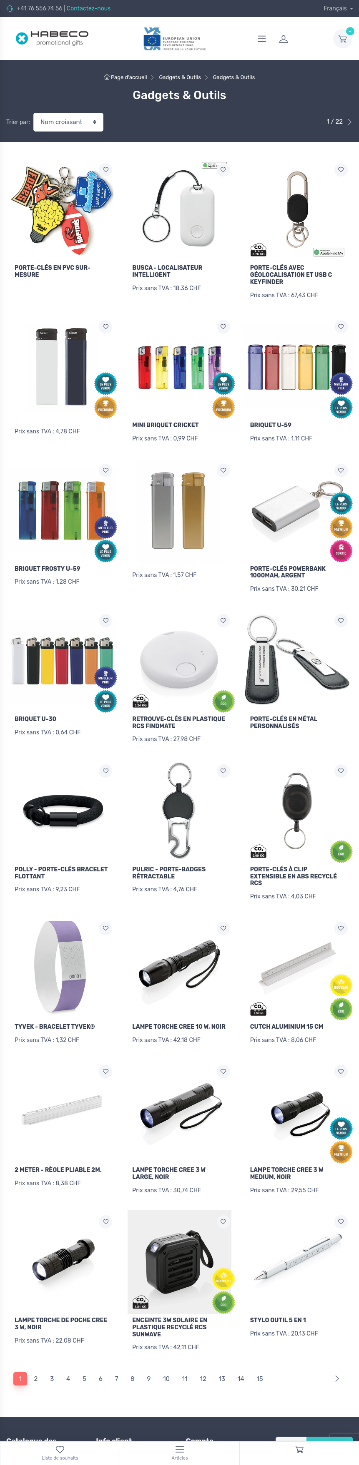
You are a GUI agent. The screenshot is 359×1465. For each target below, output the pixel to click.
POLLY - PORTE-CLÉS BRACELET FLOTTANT (61, 863)
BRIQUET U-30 (35, 712)
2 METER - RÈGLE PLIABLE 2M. (58, 1155)
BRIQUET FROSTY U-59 (47, 563)
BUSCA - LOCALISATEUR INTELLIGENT (167, 271)
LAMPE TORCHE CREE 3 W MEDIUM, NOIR (287, 1159)
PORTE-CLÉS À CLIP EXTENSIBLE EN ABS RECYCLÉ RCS (293, 867)
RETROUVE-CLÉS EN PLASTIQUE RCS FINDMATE (178, 716)
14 (241, 1359)
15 (259, 1359)
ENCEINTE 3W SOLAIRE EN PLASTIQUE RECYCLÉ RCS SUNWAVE (169, 1311)
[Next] (335, 1360)
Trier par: (18, 122)
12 (203, 1359)
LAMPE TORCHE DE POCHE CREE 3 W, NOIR (61, 1308)
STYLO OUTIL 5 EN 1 (278, 1304)
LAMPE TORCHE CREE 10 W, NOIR (179, 1014)
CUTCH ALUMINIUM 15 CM (287, 1014)
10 (166, 1359)
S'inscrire (329, 1426)
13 (222, 1359)
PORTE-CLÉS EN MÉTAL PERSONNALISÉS (283, 716)
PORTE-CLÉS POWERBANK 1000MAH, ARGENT (288, 567)
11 (185, 1359)
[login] (301, 38)
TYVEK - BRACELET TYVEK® (55, 1014)
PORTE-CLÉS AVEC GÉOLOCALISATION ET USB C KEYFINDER (291, 275)
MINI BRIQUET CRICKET (165, 423)
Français (336, 8)
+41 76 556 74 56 (39, 8)
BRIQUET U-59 (270, 423)
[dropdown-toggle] (342, 38)
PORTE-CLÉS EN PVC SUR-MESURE (52, 271)
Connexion (200, 1438)
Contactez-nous (89, 8)
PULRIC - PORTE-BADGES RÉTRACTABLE (169, 863)
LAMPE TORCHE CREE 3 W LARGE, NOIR (169, 1159)
